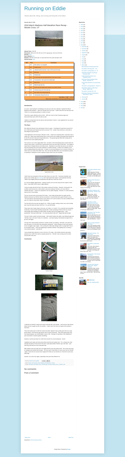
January (84, 99)
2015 (82, 101)
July (83, 56)
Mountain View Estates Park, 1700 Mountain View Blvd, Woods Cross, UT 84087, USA (47, 364)
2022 (82, 32)
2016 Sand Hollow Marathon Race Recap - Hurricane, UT (89, 80)
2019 (82, 38)
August (83, 54)
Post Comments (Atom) (36, 440)
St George (40, 177)
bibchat (29, 362)
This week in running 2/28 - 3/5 (89, 91)
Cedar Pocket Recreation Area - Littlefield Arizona (89, 76)
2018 (82, 40)
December (84, 46)
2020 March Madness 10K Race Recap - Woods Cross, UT (94, 191)
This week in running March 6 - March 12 (91, 85)
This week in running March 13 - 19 (90, 70)
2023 (82, 30)
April (83, 62)
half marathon (35, 362)
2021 (82, 34)
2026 (82, 24)
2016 (82, 45)
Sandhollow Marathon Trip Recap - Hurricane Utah (90, 73)
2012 (82, 107)
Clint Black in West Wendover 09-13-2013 (92, 202)
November (84, 48)
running (53, 362)
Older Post (70, 437)
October (84, 50)
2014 (82, 103)
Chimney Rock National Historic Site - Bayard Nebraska (92, 266)
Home (49, 437)
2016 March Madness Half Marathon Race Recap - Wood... (90, 94)
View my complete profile (93, 282)
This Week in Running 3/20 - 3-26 (89, 68)
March (83, 65)
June (83, 58)
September (84, 52)
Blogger (68, 449)
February (84, 97)
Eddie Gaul (91, 280)
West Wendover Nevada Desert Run (90, 66)
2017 (82, 42)
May (83, 60)
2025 (82, 26)
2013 (82, 105)
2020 (82, 36)
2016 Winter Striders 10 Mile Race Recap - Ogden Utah (89, 88)
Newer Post (27, 437)
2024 (82, 28)
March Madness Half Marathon (44, 362)
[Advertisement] (49, 424)
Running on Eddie (45, 8)
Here (30, 54)
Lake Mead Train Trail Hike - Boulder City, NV (93, 213)
